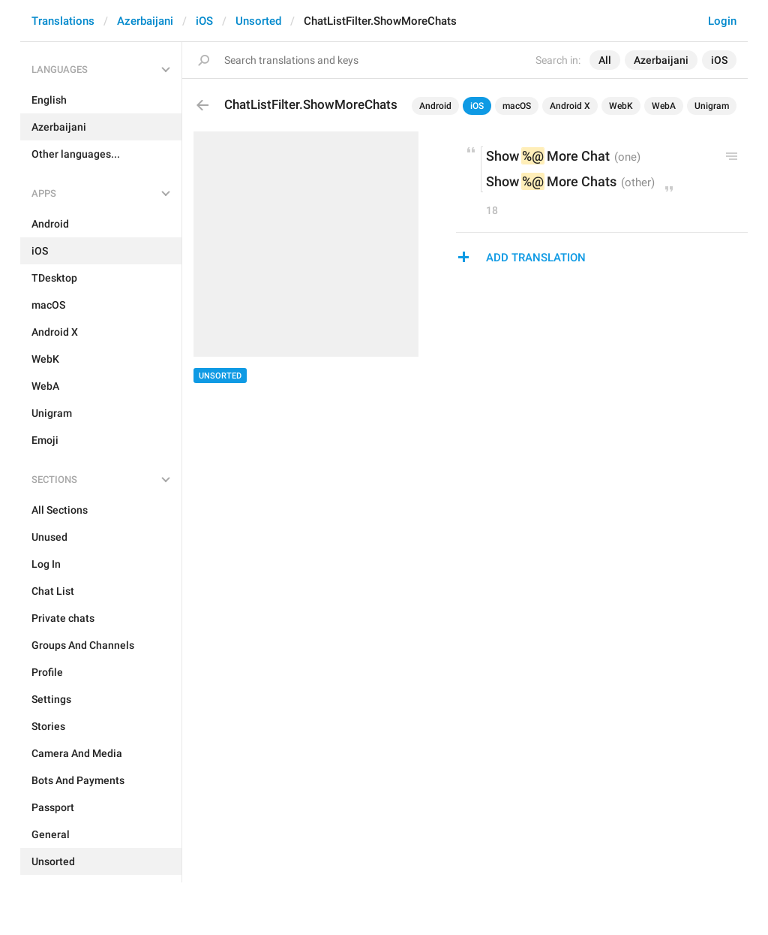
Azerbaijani (145, 21)
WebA (664, 106)
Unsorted (258, 21)
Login (722, 21)
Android (435, 106)
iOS (204, 21)
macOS (516, 106)
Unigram (711, 106)
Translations (63, 21)
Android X (570, 106)
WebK (621, 106)
